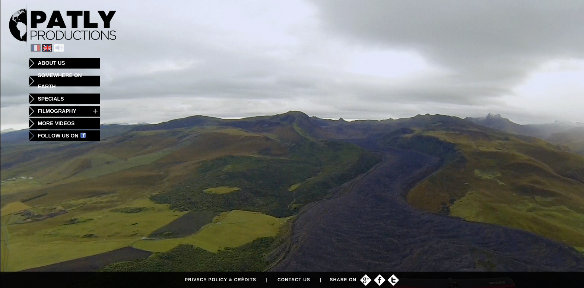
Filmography (57, 111)
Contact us (293, 279)
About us (51, 63)
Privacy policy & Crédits (220, 279)
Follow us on (62, 136)
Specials (51, 99)
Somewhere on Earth (60, 80)
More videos (56, 123)
